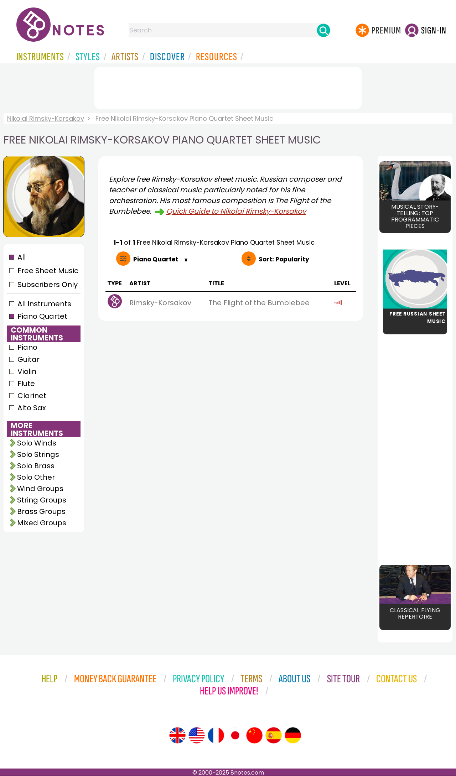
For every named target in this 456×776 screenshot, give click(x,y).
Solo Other (36, 477)
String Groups (41, 500)
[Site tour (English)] (177, 735)
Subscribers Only (47, 285)
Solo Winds (36, 443)
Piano (27, 347)
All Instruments (44, 304)
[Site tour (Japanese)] (235, 735)
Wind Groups (40, 489)
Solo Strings (38, 454)
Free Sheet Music (47, 271)
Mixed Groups (41, 523)
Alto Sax (31, 408)
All (21, 257)
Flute (26, 384)
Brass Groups (41, 511)
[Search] (323, 30)
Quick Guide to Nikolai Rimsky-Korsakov (236, 211)
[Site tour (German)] (293, 735)
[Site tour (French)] (216, 735)
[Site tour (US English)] (197, 735)
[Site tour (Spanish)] (274, 735)
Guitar (28, 359)
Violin (26, 371)
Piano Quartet (42, 316)
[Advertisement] (228, 87)
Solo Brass (36, 466)
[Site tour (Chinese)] (254, 735)
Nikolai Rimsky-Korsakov (45, 118)
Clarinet (31, 396)
